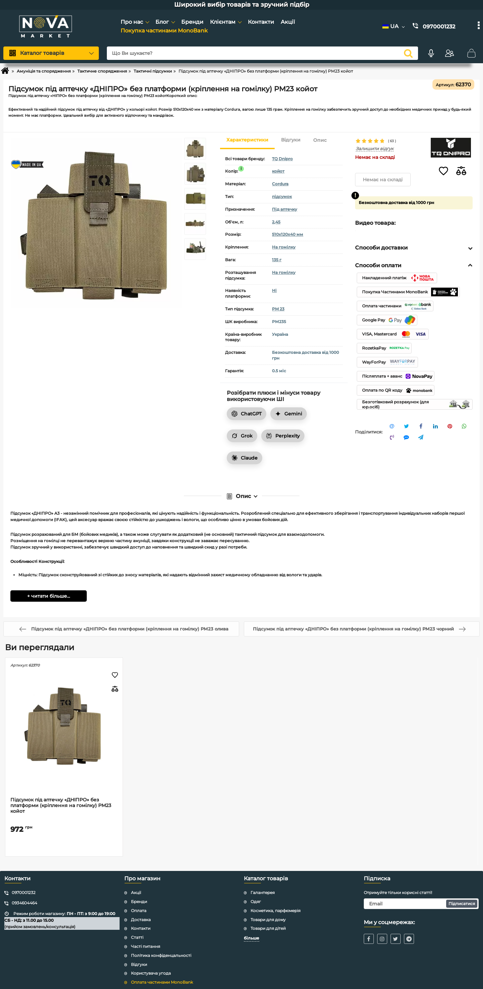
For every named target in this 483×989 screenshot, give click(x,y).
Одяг (256, 894)
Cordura (280, 183)
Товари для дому (268, 912)
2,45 (276, 221)
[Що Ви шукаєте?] (262, 53)
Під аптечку (284, 209)
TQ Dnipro (282, 158)
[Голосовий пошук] (431, 53)
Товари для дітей (268, 921)
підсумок (282, 196)
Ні (274, 290)
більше (251, 931)
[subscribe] (421, 897)
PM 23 (278, 308)
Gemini (288, 414)
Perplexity (283, 436)
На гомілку (283, 247)
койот (278, 171)
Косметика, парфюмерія (275, 903)
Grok (242, 436)
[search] (408, 53)
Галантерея (263, 885)
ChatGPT (246, 414)
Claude (244, 458)
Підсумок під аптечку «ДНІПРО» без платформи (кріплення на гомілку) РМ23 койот (60, 799)
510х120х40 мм (287, 234)
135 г (276, 259)
